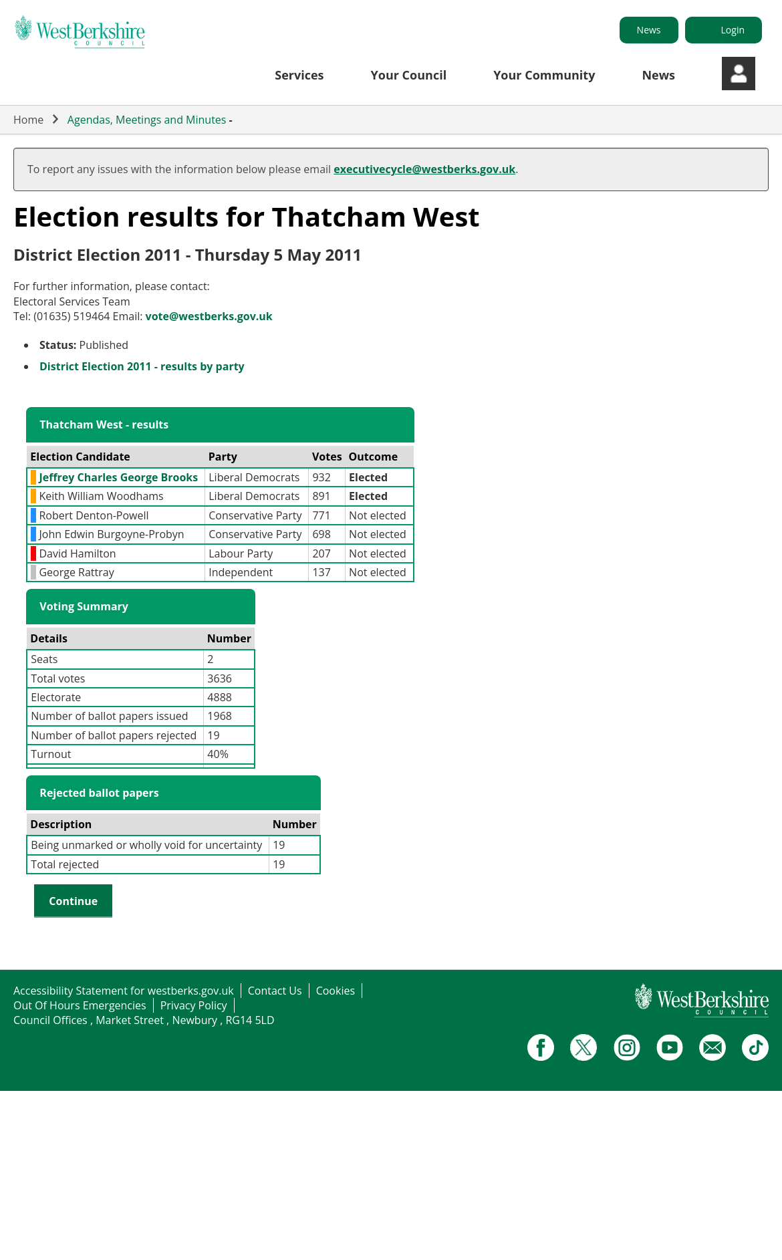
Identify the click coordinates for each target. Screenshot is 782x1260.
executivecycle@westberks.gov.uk (424, 169)
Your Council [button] (409, 75)
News (649, 29)
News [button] (658, 75)
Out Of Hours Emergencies (79, 1005)
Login (733, 29)
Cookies (335, 990)
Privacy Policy (193, 1005)
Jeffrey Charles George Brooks (118, 477)
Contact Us (275, 990)
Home (28, 119)
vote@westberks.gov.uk (209, 316)
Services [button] (299, 75)
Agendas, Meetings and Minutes (147, 119)
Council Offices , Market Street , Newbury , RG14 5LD (144, 1020)
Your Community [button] (544, 75)
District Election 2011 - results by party (142, 366)
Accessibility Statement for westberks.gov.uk (123, 990)
